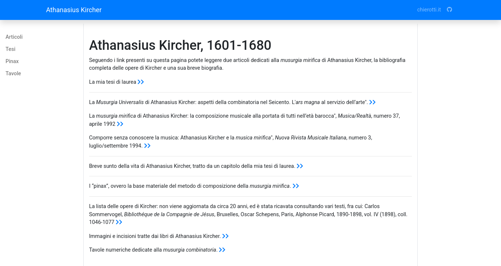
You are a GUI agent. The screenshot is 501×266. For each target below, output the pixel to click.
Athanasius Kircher (74, 10)
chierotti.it (429, 10)
